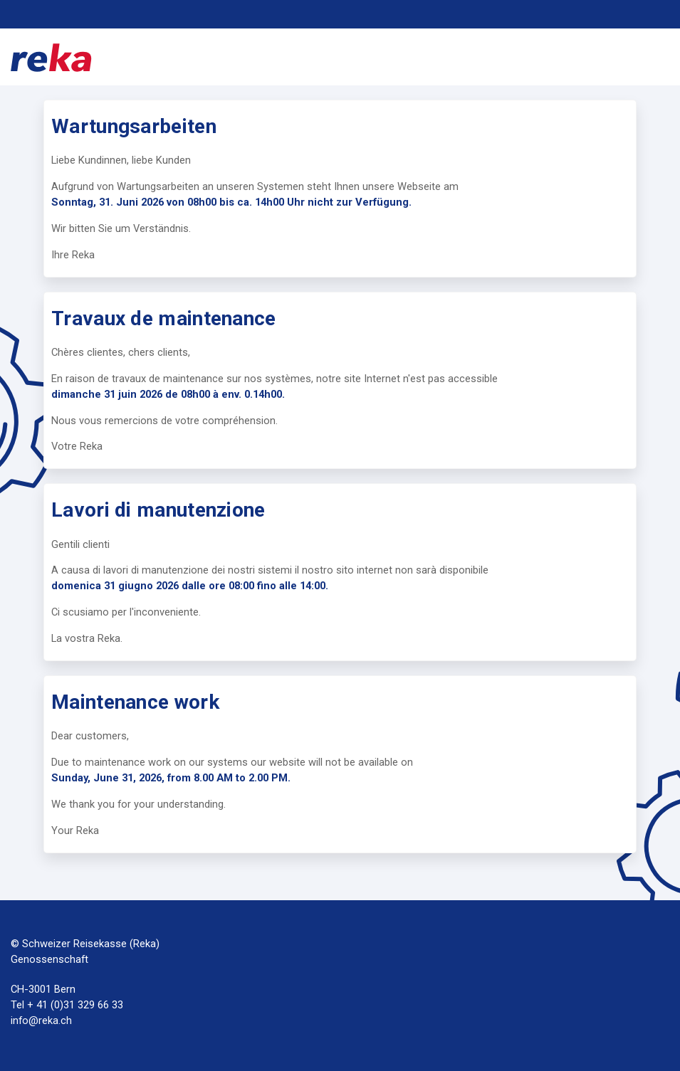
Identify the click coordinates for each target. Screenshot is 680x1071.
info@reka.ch (41, 1020)
